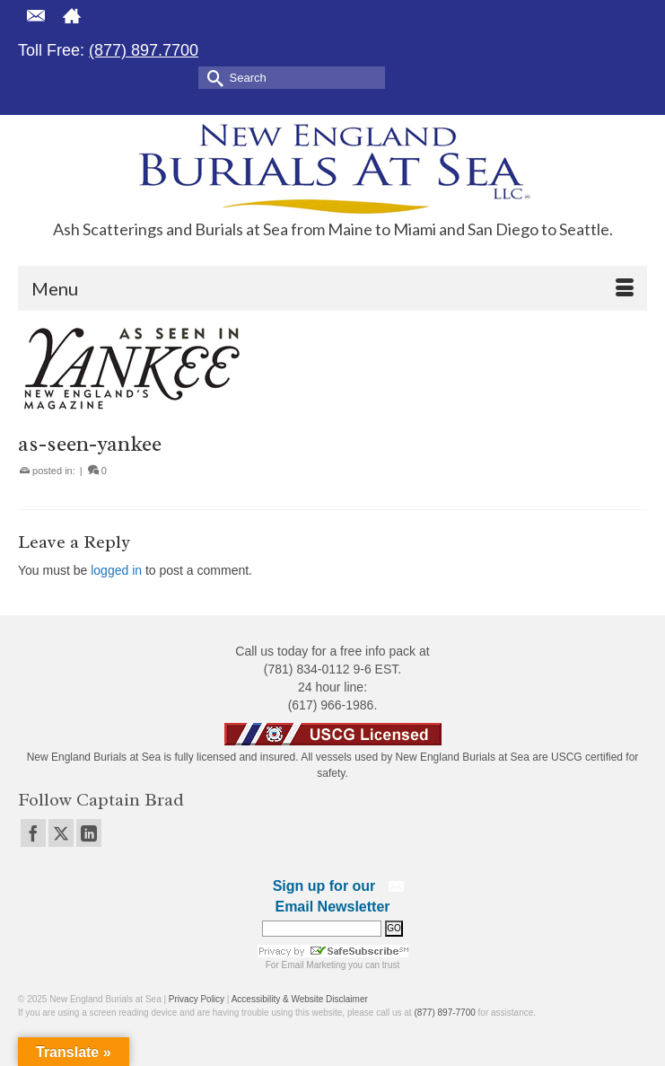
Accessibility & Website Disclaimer (300, 999)
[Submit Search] (211, 77)
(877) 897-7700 (444, 1013)
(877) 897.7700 (143, 50)
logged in (116, 570)
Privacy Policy (196, 999)
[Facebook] (33, 833)
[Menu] (332, 288)
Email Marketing (314, 965)
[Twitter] (61, 833)
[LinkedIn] (88, 833)
